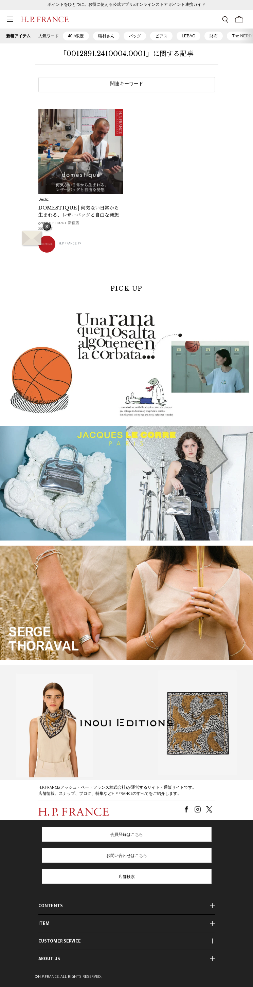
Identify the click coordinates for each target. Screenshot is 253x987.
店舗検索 (127, 877)
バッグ (135, 36)
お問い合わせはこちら (126, 856)
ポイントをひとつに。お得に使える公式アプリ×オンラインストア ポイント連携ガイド (126, 5)
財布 (214, 36)
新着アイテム (18, 36)
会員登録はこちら (126, 835)
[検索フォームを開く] (225, 19)
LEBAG (188, 36)
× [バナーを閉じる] (47, 227)
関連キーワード (126, 84)
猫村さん (106, 36)
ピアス (161, 36)
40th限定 (76, 36)
